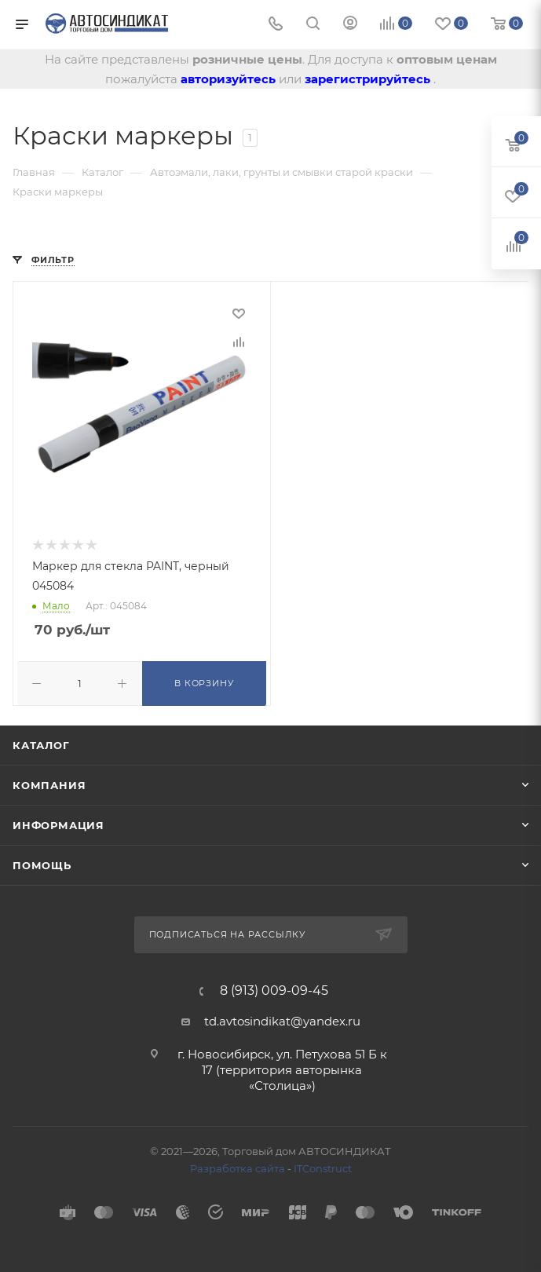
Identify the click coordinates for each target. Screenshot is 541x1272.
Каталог (41, 744)
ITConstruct (323, 1167)
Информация (58, 824)
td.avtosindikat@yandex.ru (282, 1020)
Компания (49, 784)
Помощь (42, 864)
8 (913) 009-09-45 (274, 990)
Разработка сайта (237, 1167)
